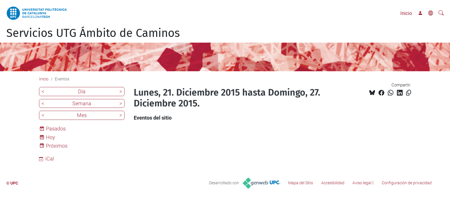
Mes (82, 115)
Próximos (56, 146)
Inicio (406, 13)
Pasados (56, 129)
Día (82, 91)
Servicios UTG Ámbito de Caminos (93, 33)
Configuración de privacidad (407, 183)
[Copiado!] (408, 93)
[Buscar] (441, 13)
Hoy (50, 137)
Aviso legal (361, 183)
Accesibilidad (332, 183)
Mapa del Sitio (300, 183)
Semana (81, 103)
